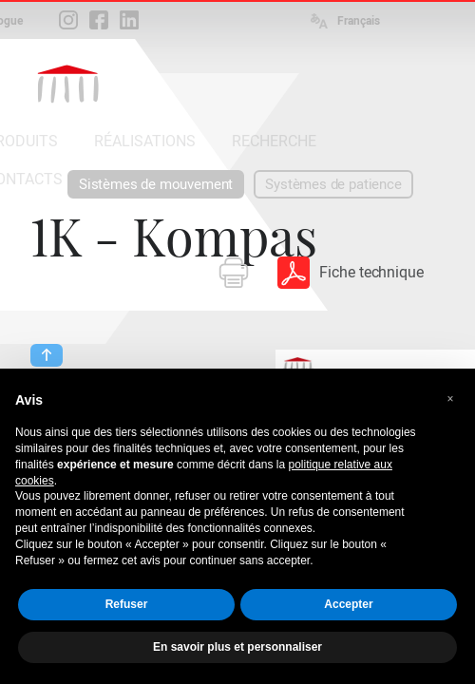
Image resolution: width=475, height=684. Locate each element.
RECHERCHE (274, 141)
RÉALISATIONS (145, 141)
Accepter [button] (348, 604)
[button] (450, 399)
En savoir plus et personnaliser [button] (237, 647)
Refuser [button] (126, 604)
